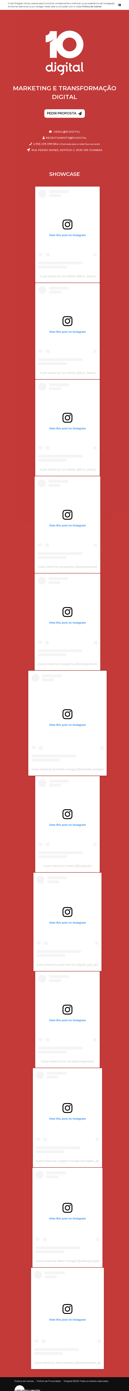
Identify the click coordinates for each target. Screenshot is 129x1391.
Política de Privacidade (49, 1381)
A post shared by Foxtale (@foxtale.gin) (67, 866)
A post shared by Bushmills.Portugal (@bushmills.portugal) (67, 769)
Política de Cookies (91, 6)
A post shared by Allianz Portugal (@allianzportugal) (67, 1261)
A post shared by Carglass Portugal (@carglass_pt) (67, 1161)
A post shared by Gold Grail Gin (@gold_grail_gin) (67, 964)
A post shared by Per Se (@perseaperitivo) (67, 1061)
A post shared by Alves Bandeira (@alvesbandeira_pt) (67, 1362)
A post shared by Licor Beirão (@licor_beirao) (68, 276)
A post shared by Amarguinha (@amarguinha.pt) (67, 566)
